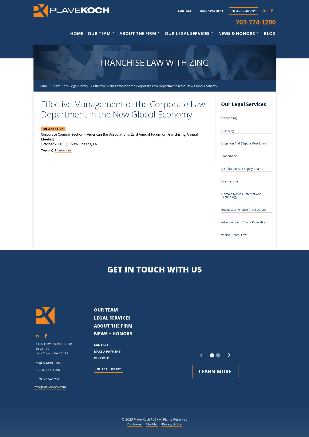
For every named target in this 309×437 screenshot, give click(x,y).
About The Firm (137, 33)
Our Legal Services (187, 33)
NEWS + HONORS (113, 334)
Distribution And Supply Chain (241, 169)
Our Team (99, 33)
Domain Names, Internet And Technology (241, 195)
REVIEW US (102, 358)
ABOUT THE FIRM (113, 326)
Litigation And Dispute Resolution (244, 143)
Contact (184, 11)
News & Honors (236, 33)
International (63, 150)
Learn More (215, 371)
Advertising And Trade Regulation (243, 222)
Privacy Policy (172, 424)
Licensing (227, 131)
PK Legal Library (243, 11)
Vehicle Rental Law (234, 235)
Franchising (229, 118)
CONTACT (101, 345)
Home (76, 33)
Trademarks (229, 156)
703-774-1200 (256, 22)
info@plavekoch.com (49, 387)
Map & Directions (48, 362)
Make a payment (211, 11)
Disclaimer (134, 424)
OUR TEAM (106, 310)
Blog (270, 33)
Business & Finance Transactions (243, 210)
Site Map (152, 424)
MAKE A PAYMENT (107, 351)
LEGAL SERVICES (112, 318)
